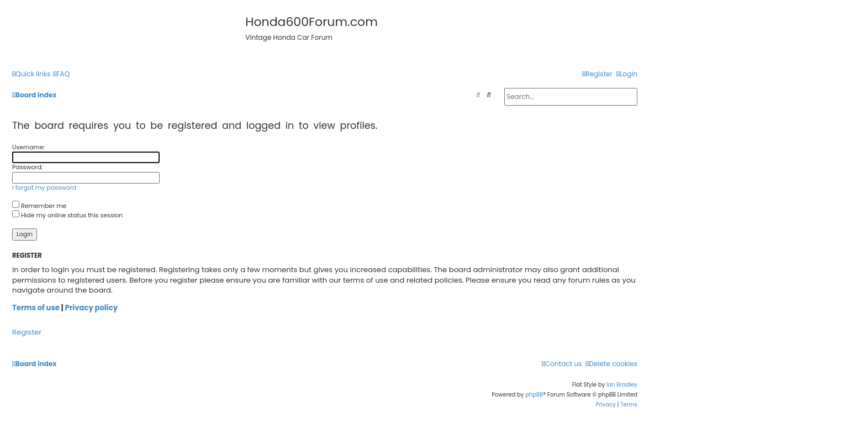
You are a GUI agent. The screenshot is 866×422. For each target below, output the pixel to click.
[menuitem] (61, 74)
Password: (27, 167)
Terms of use (36, 308)
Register (26, 332)
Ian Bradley (621, 385)
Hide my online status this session (67, 215)
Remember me (39, 205)
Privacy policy (91, 308)
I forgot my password (44, 188)
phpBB (534, 394)
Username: (28, 147)
